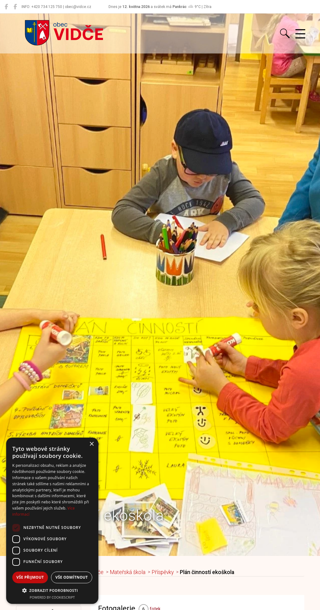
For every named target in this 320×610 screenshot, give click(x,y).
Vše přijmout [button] (30, 577)
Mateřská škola (128, 572)
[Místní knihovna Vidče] (15, 6)
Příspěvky (163, 572)
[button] (52, 590)
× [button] (91, 444)
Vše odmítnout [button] (71, 577)
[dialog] (52, 521)
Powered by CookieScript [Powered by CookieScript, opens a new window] (52, 597)
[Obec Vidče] (6, 6)
